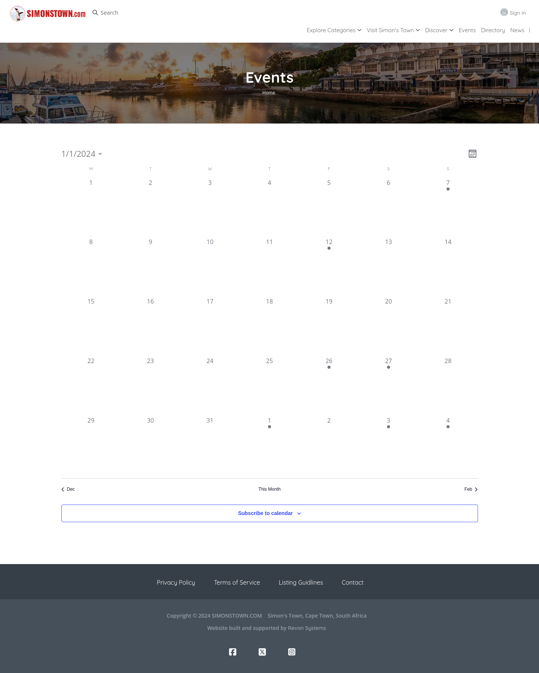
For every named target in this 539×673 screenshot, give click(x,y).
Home (268, 92)
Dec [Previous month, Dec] (68, 489)
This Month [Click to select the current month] (269, 489)
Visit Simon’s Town (390, 30)
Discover (436, 30)
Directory (493, 30)
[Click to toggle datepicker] (81, 153)
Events (467, 30)
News (517, 30)
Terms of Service (237, 582)
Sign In (518, 12)
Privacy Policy (176, 582)
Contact (352, 582)
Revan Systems (307, 628)
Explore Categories (331, 30)
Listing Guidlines (301, 582)
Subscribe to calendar (265, 513)
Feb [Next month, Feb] (471, 489)
